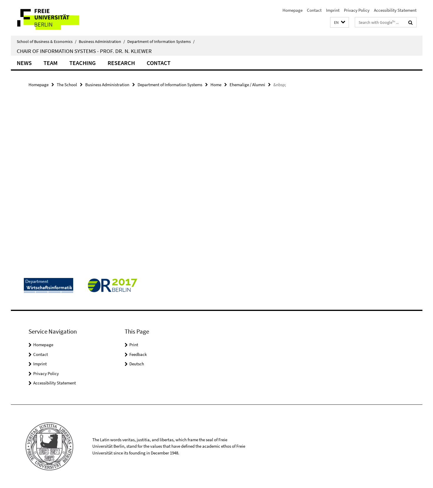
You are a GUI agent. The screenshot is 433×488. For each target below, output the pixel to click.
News (24, 62)
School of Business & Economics (46, 41)
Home (215, 84)
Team (51, 62)
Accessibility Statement (395, 10)
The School (67, 84)
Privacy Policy (357, 10)
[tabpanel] (136, 112)
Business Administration (102, 41)
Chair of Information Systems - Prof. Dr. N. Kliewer (84, 50)
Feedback (138, 354)
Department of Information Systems (161, 41)
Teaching (82, 62)
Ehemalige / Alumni (247, 84)
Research (121, 62)
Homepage (292, 10)
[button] (339, 22)
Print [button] (133, 344)
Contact (314, 10)
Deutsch (136, 364)
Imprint (333, 10)
